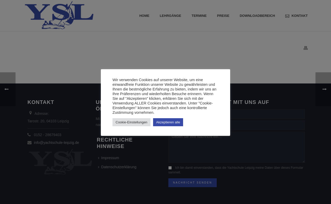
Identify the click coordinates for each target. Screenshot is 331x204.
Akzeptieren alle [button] (168, 122)
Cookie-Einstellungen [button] (131, 122)
